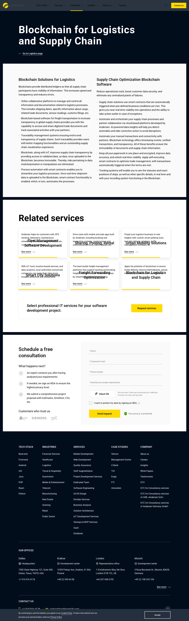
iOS (20, 471)
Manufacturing (49, 493)
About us (107, 5)
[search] (166, 5)
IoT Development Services (86, 516)
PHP (21, 482)
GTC (142, 482)
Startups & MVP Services (85, 522)
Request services (146, 308)
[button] (49, 5)
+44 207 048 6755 (105, 579)
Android (22, 465)
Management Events (121, 459)
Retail (45, 510)
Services (59, 5)
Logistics (46, 465)
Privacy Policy (56, 617)
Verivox (114, 454)
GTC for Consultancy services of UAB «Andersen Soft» (154, 495)
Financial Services (51, 454)
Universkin (116, 488)
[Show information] (139, 403)
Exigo (114, 476)
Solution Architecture (83, 510)
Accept (158, 615)
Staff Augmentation (83, 471)
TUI (113, 471)
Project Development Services (87, 476)
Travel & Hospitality (51, 471)
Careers (122, 5)
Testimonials (146, 476)
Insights (91, 5)
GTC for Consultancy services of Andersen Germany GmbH (154, 505)
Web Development (82, 459)
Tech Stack (41, 5)
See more (161, 587)
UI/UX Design (79, 493)
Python (22, 493)
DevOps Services (81, 499)
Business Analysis (82, 505)
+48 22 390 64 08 (65, 579)
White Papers (146, 471)
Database (78, 533)
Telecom (46, 488)
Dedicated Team (81, 482)
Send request (104, 413)
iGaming (46, 505)
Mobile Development (83, 454)
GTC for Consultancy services (154, 488)
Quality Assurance (82, 465)
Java (21, 476)
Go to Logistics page (33, 53)
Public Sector (48, 516)
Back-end (23, 454)
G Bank (114, 465)
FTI (112, 482)
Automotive (47, 476)
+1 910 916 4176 (27, 579)
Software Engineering (83, 488)
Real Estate (47, 499)
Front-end (23, 459)
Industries (75, 5)
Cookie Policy (66, 613)
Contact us (178, 5)
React (21, 488)
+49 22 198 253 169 (144, 579)
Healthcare (47, 459)
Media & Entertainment (53, 482)
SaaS (76, 528)
